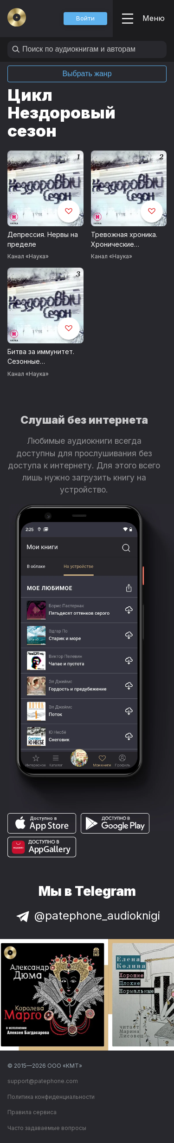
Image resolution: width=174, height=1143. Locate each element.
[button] (85, 18)
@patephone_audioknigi (87, 915)
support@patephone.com (42, 1080)
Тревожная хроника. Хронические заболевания (124, 239)
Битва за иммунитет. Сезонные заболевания (40, 357)
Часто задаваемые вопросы (46, 1127)
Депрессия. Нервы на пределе (42, 239)
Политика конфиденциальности (51, 1096)
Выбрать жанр (86, 74)
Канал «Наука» (28, 256)
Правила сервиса (32, 1112)
